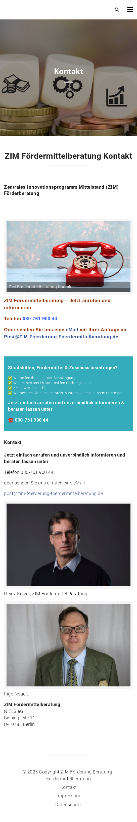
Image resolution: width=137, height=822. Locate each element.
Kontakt (68, 787)
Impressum (68, 795)
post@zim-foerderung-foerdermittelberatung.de (53, 493)
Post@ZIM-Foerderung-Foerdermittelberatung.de (61, 336)
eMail (72, 329)
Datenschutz (68, 804)
